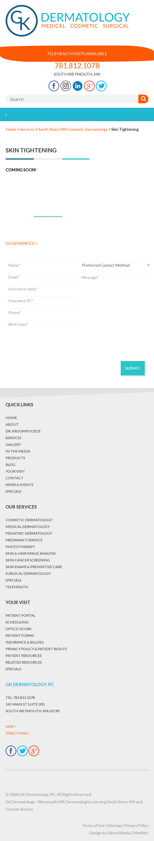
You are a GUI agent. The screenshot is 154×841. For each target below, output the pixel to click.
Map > (11, 726)
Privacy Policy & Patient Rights (36, 649)
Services (13, 438)
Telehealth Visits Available (77, 53)
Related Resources (24, 662)
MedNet (140, 832)
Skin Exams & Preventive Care (34, 567)
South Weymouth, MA (77, 74)
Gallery (13, 444)
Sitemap (115, 825)
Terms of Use (93, 825)
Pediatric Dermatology (29, 533)
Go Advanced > (22, 243)
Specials (13, 491)
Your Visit (15, 471)
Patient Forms (20, 635)
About (12, 424)
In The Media (18, 451)
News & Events (19, 484)
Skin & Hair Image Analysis (31, 553)
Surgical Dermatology (28, 573)
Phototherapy (20, 546)
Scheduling (17, 622)
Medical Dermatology (28, 526)
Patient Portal (20, 615)
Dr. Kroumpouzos (23, 431)
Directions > (18, 733)
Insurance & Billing (25, 642)
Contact (14, 478)
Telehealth (17, 587)
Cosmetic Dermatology (29, 520)
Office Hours (18, 629)
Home (11, 129)
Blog (10, 464)
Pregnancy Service (24, 540)
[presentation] (40, 339)
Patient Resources (24, 655)
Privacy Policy (136, 825)
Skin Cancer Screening (28, 560)
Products (15, 458)
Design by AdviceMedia (110, 832)
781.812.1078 (77, 65)
